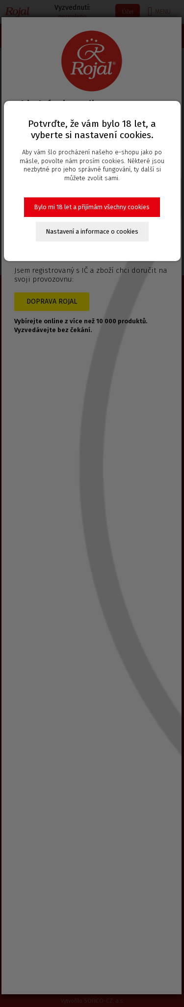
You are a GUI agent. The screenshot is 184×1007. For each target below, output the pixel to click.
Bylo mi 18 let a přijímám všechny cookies (92, 207)
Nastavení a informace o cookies (92, 231)
